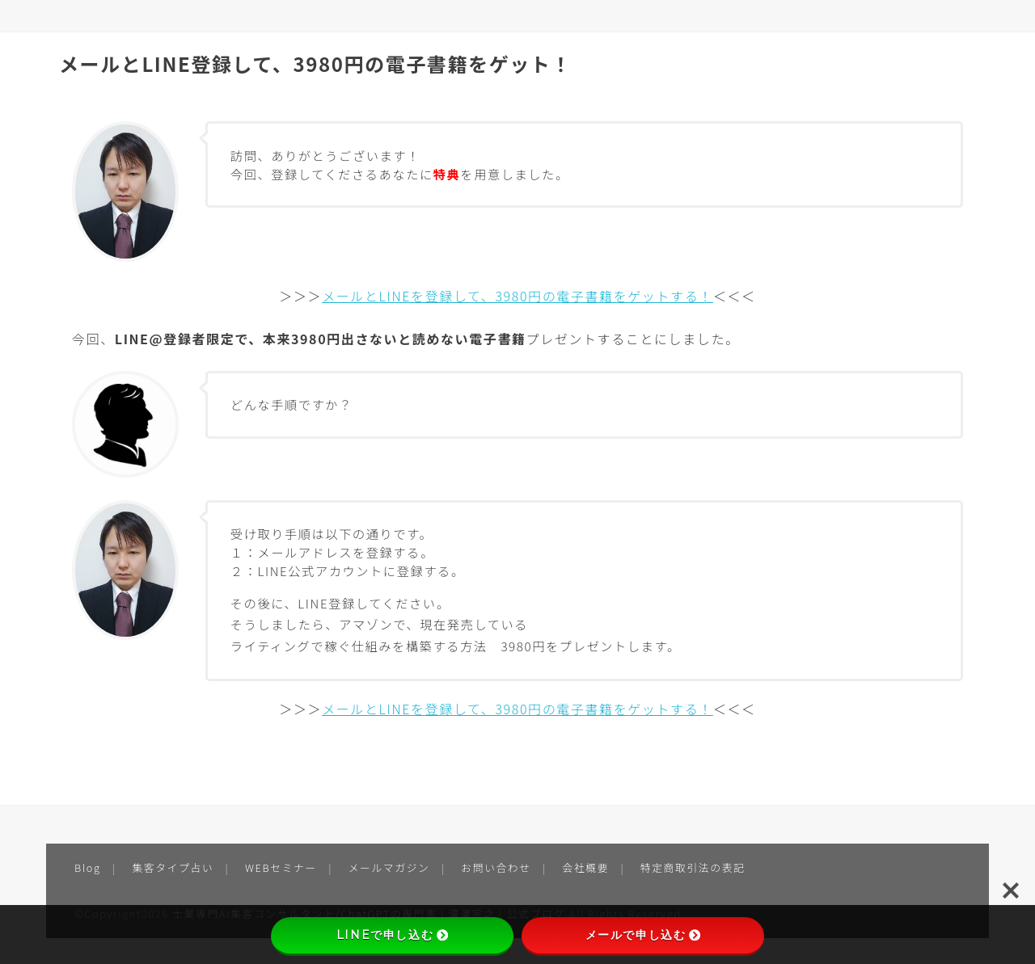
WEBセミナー (281, 867)
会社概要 (585, 867)
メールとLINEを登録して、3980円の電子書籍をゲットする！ (517, 295)
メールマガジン (389, 867)
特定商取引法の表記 (693, 867)
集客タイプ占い (172, 867)
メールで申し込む (643, 935)
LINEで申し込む (392, 935)
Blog (87, 867)
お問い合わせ (495, 867)
